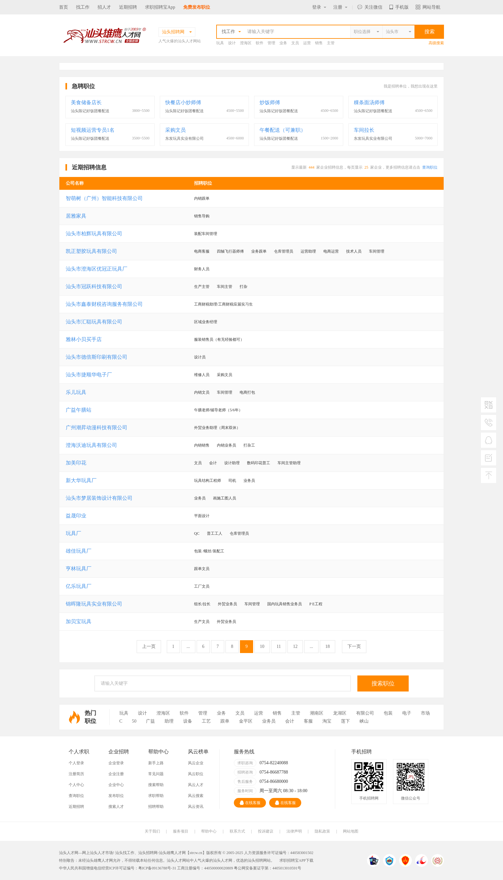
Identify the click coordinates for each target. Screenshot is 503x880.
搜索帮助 (156, 785)
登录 (319, 7)
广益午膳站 (78, 410)
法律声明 (294, 831)
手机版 (399, 7)
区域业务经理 (205, 322)
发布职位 (116, 795)
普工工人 (214, 533)
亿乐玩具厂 (78, 586)
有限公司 (365, 713)
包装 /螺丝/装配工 (209, 551)
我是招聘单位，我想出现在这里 (411, 86)
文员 (295, 43)
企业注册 (116, 774)
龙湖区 (339, 713)
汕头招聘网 (148, 853)
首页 (63, 7)
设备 (187, 721)
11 (279, 646)
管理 (271, 43)
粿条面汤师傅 (369, 102)
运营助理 (308, 251)
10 (262, 646)
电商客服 (201, 251)
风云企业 (195, 763)
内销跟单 (201, 198)
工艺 (206, 721)
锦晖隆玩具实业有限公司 (94, 604)
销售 (319, 43)
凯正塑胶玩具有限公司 (91, 251)
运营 (307, 43)
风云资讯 (195, 806)
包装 (388, 713)
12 (295, 646)
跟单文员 (201, 568)
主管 (331, 43)
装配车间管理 (205, 233)
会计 (213, 463)
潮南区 (316, 713)
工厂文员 (201, 586)
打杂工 (249, 445)
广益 (150, 721)
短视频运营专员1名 (93, 130)
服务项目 (180, 831)
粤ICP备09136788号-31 (157, 868)
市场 (425, 713)
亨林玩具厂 (78, 568)
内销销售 (201, 445)
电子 (406, 713)
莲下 (345, 721)
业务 (283, 43)
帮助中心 (209, 831)
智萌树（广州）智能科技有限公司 (104, 198)
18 (327, 646)
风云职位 (195, 774)
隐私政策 (322, 831)
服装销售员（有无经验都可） (219, 339)
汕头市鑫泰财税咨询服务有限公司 (104, 304)
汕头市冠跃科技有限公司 (94, 286)
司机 (232, 480)
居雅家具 (76, 216)
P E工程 (315, 604)
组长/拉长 (202, 604)
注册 (340, 7)
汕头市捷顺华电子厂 (89, 374)
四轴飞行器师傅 (230, 251)
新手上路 (156, 763)
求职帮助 (156, 795)
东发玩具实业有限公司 (184, 138)
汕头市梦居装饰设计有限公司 (99, 498)
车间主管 (224, 286)
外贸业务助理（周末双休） (217, 427)
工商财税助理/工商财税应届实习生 (223, 304)
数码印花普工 (258, 463)
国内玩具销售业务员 (284, 604)
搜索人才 (116, 806)
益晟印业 (76, 515)
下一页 (354, 646)
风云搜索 (195, 795)
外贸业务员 (227, 604)
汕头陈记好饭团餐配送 (90, 111)
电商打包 (247, 392)
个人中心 (76, 785)
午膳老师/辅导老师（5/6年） (218, 410)
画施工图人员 (224, 498)
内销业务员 (226, 445)
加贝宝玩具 (78, 621)
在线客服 (250, 802)
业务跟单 (259, 251)
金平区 (245, 721)
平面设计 (201, 516)
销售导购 (201, 216)
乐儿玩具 (76, 392)
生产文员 (201, 621)
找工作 (83, 7)
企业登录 (116, 763)
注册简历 (76, 774)
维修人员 (201, 375)
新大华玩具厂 (81, 480)
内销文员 (201, 392)
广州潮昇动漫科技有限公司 (96, 427)
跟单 (224, 721)
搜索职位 (383, 683)
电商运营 (331, 251)
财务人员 (201, 269)
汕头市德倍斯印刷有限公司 (96, 357)
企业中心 (116, 785)
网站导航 (428, 7)
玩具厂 (73, 533)
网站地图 (350, 831)
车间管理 (376, 251)
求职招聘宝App (160, 7)
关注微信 (369, 7)
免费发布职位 (196, 7)
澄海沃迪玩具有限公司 (91, 445)
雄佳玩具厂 (78, 551)
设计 (232, 43)
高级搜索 (436, 43)
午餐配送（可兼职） (283, 130)
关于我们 (152, 831)
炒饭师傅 (270, 102)
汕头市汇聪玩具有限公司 (94, 321)
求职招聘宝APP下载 (296, 860)
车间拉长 (364, 130)
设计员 (200, 357)
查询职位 (430, 167)
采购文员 (175, 130)
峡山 (364, 721)
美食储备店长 (86, 102)
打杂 (243, 286)
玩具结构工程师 (207, 480)
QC (197, 533)
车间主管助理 (289, 463)
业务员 (249, 480)
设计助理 (232, 463)
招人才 (104, 7)
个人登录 (76, 763)
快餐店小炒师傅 (183, 102)
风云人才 (195, 785)
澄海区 (246, 43)
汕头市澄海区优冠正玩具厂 (96, 269)
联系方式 (237, 831)
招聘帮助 (156, 806)
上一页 (149, 646)
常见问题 (156, 774)
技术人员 (354, 251)
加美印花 (76, 462)
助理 (169, 721)
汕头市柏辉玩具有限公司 (94, 233)
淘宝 (326, 721)
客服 (308, 721)
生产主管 (201, 286)
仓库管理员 (283, 251)
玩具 (220, 43)
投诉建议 (265, 831)
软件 (259, 43)
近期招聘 (128, 7)
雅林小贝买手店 (84, 339)
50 (134, 721)
